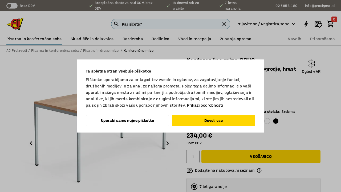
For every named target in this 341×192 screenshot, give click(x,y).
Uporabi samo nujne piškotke (127, 120)
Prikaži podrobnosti (205, 105)
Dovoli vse (213, 120)
